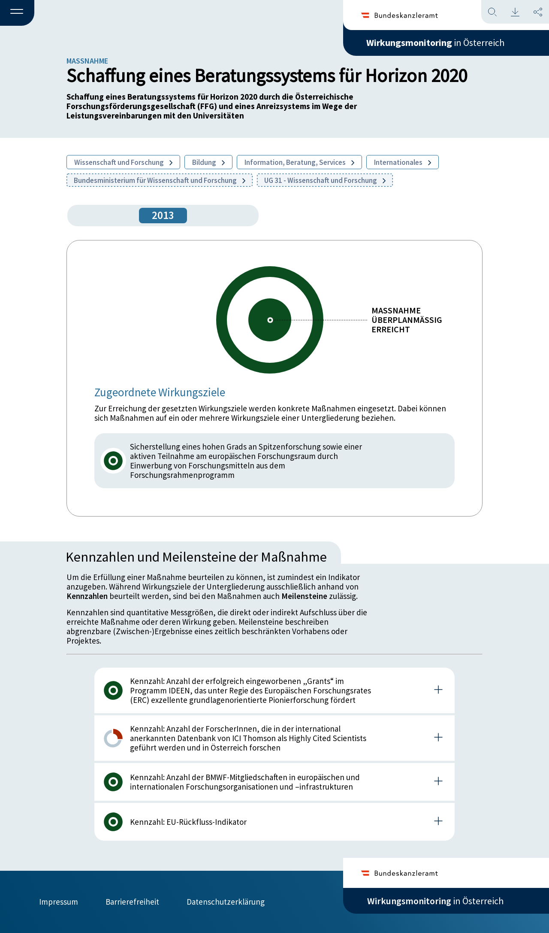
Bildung (208, 162)
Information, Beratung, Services (299, 162)
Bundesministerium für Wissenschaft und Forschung (159, 180)
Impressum (58, 902)
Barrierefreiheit (132, 902)
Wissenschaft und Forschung (123, 162)
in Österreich (435, 42)
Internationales (402, 162)
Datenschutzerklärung (226, 902)
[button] (17, 13)
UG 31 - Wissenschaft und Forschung (325, 180)
